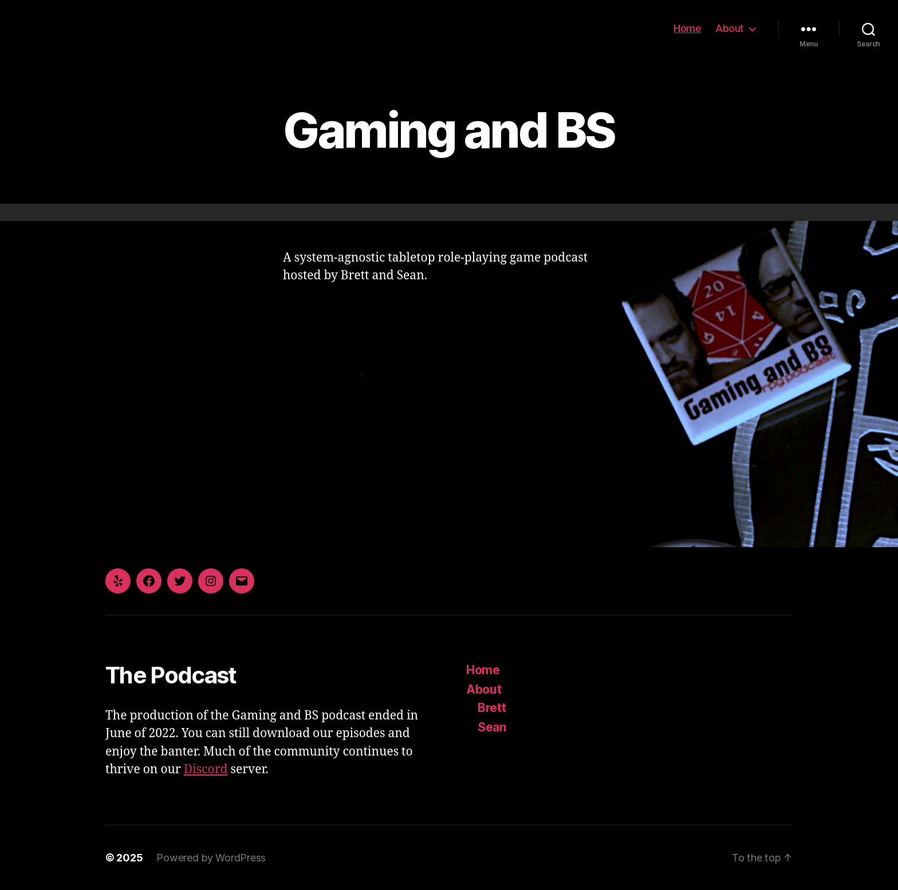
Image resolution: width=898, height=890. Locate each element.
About (729, 28)
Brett (492, 708)
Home (687, 28)
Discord (206, 769)
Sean (492, 727)
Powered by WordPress (211, 858)
